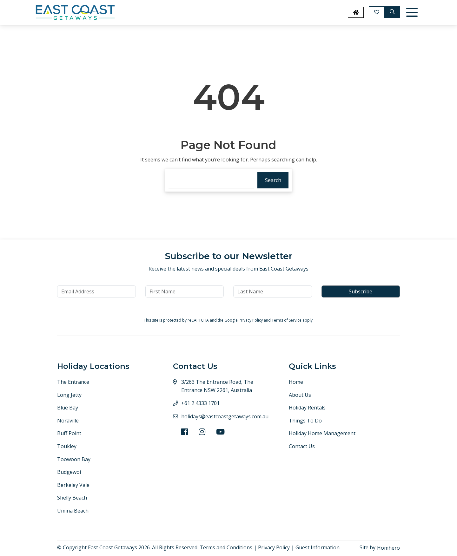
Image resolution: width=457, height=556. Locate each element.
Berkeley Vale (73, 484)
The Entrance (73, 381)
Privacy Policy (251, 320)
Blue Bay (67, 407)
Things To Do (305, 420)
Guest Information (317, 547)
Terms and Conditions (226, 547)
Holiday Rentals (307, 407)
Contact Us (302, 446)
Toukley (66, 446)
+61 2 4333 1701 (200, 403)
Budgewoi (69, 471)
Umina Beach (73, 510)
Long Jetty (69, 394)
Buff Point (69, 433)
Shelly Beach (72, 497)
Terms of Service (287, 320)
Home (296, 381)
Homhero (388, 547)
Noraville (68, 420)
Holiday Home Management (322, 433)
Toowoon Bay (73, 459)
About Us (300, 394)
